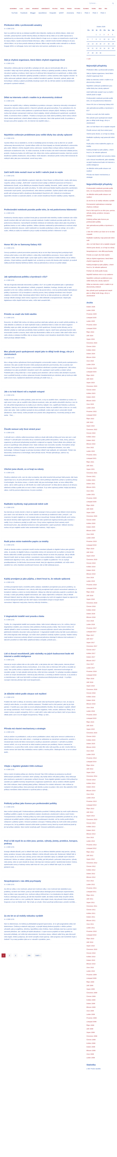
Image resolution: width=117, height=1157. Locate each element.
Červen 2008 (91, 1109)
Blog (63, 1152)
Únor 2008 (90, 1124)
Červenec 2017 (92, 694)
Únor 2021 (90, 530)
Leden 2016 (91, 763)
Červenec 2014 (92, 831)
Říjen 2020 (90, 546)
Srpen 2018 (91, 645)
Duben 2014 (91, 843)
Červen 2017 (91, 698)
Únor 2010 (90, 1033)
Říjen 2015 (90, 774)
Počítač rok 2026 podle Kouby (97, 299)
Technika (87, 8)
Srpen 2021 (91, 508)
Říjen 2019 (90, 591)
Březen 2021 (91, 527)
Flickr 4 (104, 13)
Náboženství (45, 8)
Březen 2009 (91, 1075)
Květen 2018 (91, 656)
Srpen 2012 (91, 919)
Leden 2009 (91, 1082)
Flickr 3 (96, 13)
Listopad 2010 (92, 999)
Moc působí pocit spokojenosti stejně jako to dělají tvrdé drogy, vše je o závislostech (100, 125)
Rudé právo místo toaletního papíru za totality (26, 579)
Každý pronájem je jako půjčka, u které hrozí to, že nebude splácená (37, 618)
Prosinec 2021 (92, 492)
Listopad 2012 (92, 907)
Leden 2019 (91, 626)
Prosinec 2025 (92, 344)
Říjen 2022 (90, 454)
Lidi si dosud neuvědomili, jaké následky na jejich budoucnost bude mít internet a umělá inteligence (101, 178)
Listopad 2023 (92, 405)
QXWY (61, 13)
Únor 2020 (90, 576)
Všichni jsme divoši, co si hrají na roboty (24, 501)
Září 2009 (90, 1052)
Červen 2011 (91, 972)
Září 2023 (90, 412)
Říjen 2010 (90, 1003)
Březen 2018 (91, 664)
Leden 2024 (91, 397)
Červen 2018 (91, 652)
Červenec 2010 (92, 1014)
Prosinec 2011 (92, 949)
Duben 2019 (91, 614)
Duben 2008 (91, 1117)
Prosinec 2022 (92, 447)
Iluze (20, 8)
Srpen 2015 (91, 782)
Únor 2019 (90, 622)
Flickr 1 (80, 13)
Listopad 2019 (92, 588)
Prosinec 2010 (92, 995)
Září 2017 (90, 687)
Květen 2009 (91, 1067)
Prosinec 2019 (92, 584)
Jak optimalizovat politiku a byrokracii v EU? (25, 298)
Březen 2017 (91, 709)
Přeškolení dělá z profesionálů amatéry (23, 25)
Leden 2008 (91, 1128)
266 (29, 1018)
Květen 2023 (91, 428)
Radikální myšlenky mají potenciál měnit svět (26, 537)
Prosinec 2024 (92, 355)
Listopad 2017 (92, 679)
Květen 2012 (91, 930)
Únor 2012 (90, 942)
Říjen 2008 (90, 1094)
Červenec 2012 (92, 923)
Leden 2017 (91, 717)
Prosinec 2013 (92, 858)
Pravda (69, 8)
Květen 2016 (91, 748)
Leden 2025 (91, 351)
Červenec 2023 (92, 420)
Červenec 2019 (92, 603)
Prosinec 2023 (92, 401)
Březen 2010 (91, 1029)
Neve (3, 1152)
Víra (107, 8)
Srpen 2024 (91, 371)
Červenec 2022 (92, 466)
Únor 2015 (90, 805)
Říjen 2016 (90, 728)
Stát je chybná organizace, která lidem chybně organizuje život (34, 61)
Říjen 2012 (90, 911)
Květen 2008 (91, 1113)
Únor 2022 (90, 485)
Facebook (23, 13)
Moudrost (35, 8)
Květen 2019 (91, 610)
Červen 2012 (91, 926)
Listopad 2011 (92, 953)
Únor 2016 (90, 759)
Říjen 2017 (90, 683)
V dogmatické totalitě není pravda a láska (24, 657)
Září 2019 (90, 595)
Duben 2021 (91, 523)
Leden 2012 (91, 946)
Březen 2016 (91, 755)
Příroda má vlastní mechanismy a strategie (25, 777)
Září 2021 (90, 504)
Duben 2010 (91, 1025)
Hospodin (52, 13)
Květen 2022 (91, 473)
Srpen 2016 (91, 736)
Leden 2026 (91, 340)
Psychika (78, 8)
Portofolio (100, 1154)
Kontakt (76, 1152)
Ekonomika (12, 8)
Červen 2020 (91, 561)
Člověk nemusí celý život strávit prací (22, 459)
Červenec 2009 (92, 1060)
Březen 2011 (91, 984)
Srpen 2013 (91, 873)
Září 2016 (90, 732)
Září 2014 (90, 824)
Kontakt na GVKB (87, 1152)
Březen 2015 (91, 801)
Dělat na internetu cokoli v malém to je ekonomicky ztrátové (33, 100)
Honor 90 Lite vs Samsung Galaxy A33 (22, 265)
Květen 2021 (91, 519)
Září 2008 (90, 1098)
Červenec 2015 (92, 786)
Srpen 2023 (91, 416)
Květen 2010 (91, 1022)
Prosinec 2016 (92, 721)
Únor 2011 (90, 987)
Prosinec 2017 (92, 675)
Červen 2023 (91, 424)
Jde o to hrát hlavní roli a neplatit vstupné (24, 420)
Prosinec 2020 (92, 538)
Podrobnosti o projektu (107, 1152)
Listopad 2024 (92, 359)
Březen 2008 (91, 1121)
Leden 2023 (91, 443)
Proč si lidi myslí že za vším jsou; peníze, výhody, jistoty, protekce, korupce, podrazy (98, 231)
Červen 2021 (91, 515)
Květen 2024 (91, 382)
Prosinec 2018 (92, 629)
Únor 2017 (90, 713)
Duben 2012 (91, 934)
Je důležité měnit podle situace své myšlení (25, 740)
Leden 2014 (91, 854)
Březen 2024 (91, 390)
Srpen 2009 (91, 1056)
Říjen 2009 (90, 1048)
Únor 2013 (90, 896)
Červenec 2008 (92, 1105)
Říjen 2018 (90, 637)
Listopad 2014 (92, 816)
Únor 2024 (90, 393)
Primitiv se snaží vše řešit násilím (20, 337)
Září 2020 (90, 549)
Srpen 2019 (91, 599)
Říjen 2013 (90, 866)
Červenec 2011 (92, 968)
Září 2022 (90, 458)
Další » (38, 1018)
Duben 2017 (91, 706)
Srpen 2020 (91, 553)
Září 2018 (90, 641)
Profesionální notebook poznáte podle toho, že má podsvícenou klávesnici (40, 226)
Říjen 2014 (90, 820)
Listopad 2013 (92, 862)
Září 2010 (90, 1006)
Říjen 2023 (90, 409)
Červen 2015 (91, 789)
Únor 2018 (90, 668)
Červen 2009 (91, 1063)
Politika (55, 8)
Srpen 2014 (91, 827)
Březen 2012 (91, 938)
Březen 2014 (91, 847)
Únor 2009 (90, 1079)
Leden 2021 (91, 534)
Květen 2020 (91, 565)
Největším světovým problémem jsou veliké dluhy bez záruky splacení (38, 142)
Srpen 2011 (91, 965)
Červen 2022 (91, 470)
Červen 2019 (91, 607)
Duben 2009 (91, 1071)
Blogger (32, 13)
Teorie (94, 8)
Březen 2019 (91, 618)
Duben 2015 (91, 797)
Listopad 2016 (92, 725)
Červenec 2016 (92, 740)
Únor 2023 (90, 439)
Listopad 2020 (92, 542)
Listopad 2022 (92, 450)
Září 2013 (90, 869)
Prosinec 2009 (92, 1041)
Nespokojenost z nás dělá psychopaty (22, 938)
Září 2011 (90, 961)
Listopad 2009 (92, 1045)
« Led (89, 60)
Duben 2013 (91, 888)
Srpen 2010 (91, 1010)
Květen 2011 (91, 976)
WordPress (17, 1152)
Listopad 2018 (92, 633)
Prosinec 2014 (92, 812)
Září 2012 (90, 915)
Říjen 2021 (90, 500)
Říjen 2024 (90, 363)
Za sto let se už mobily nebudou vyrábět (23, 977)
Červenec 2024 (92, 374)
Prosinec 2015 (92, 767)
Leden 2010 (91, 1037)
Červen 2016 (91, 744)
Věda (101, 8)
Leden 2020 (91, 580)
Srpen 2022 (91, 462)
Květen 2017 (91, 702)
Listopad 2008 (92, 1090)
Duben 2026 (91, 336)
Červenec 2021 (92, 511)
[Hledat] (99, 3)
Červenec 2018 (92, 649)
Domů (69, 1152)
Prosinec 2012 (92, 904)
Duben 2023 (91, 431)
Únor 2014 (90, 850)
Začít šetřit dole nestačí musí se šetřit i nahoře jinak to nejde (33, 184)
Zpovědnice (42, 13)
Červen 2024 (91, 378)
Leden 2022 (91, 489)
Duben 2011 (91, 980)
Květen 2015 (91, 793)
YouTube (13, 13)
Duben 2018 (91, 660)
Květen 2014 (91, 839)
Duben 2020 (91, 569)
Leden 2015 (91, 808)
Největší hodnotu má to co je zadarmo (100, 302)
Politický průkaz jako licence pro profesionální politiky (30, 855)
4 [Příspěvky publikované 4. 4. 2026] (108, 35)
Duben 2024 (91, 386)
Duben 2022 (91, 477)
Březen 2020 (91, 572)
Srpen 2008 (91, 1102)
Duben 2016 (91, 751)
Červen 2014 (91, 835)
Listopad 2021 (92, 496)
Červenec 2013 (92, 877)
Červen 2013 (91, 881)
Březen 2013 (91, 892)
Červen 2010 (91, 1018)
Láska (27, 8)
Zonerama (70, 13)
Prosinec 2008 (92, 1086)
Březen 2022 (91, 481)
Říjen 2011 (90, 957)
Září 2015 (90, 778)
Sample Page (110, 1154)
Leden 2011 (91, 991)
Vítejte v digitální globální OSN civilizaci (23, 816)
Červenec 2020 (92, 557)
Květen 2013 (91, 885)
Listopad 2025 (92, 348)
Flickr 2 (88, 13)
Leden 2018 (91, 671)
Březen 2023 (91, 435)
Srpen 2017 (91, 690)
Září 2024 (90, 367)
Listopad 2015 (92, 770)
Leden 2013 (91, 900)
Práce (62, 8)
